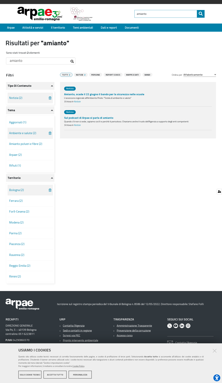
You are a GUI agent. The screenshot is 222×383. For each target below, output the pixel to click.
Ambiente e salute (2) (22, 133)
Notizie (77, 101)
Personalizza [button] (80, 375)
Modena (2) (16, 222)
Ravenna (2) (16, 255)
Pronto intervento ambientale (80, 340)
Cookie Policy (78, 366)
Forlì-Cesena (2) (19, 211)
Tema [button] (11, 110)
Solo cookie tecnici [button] (30, 375)
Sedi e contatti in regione (77, 330)
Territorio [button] (14, 178)
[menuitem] (10, 28)
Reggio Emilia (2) (19, 265)
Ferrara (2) (16, 200)
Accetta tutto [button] (55, 375)
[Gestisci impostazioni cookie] (219, 191)
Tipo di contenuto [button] (19, 85)
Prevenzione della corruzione (134, 330)
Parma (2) (15, 233)
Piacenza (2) (17, 244)
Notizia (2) (15, 98)
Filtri (10, 75)
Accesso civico (125, 335)
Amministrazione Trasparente (134, 325)
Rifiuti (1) (15, 165)
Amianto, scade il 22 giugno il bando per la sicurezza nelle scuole (104, 94)
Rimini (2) (15, 276)
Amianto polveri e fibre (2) (25, 144)
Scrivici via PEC (71, 335)
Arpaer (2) (15, 154)
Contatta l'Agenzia (73, 325)
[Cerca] (207, 14)
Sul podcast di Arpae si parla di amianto (88, 118)
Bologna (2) (16, 190)
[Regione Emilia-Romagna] (115, 14)
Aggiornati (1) (17, 122)
